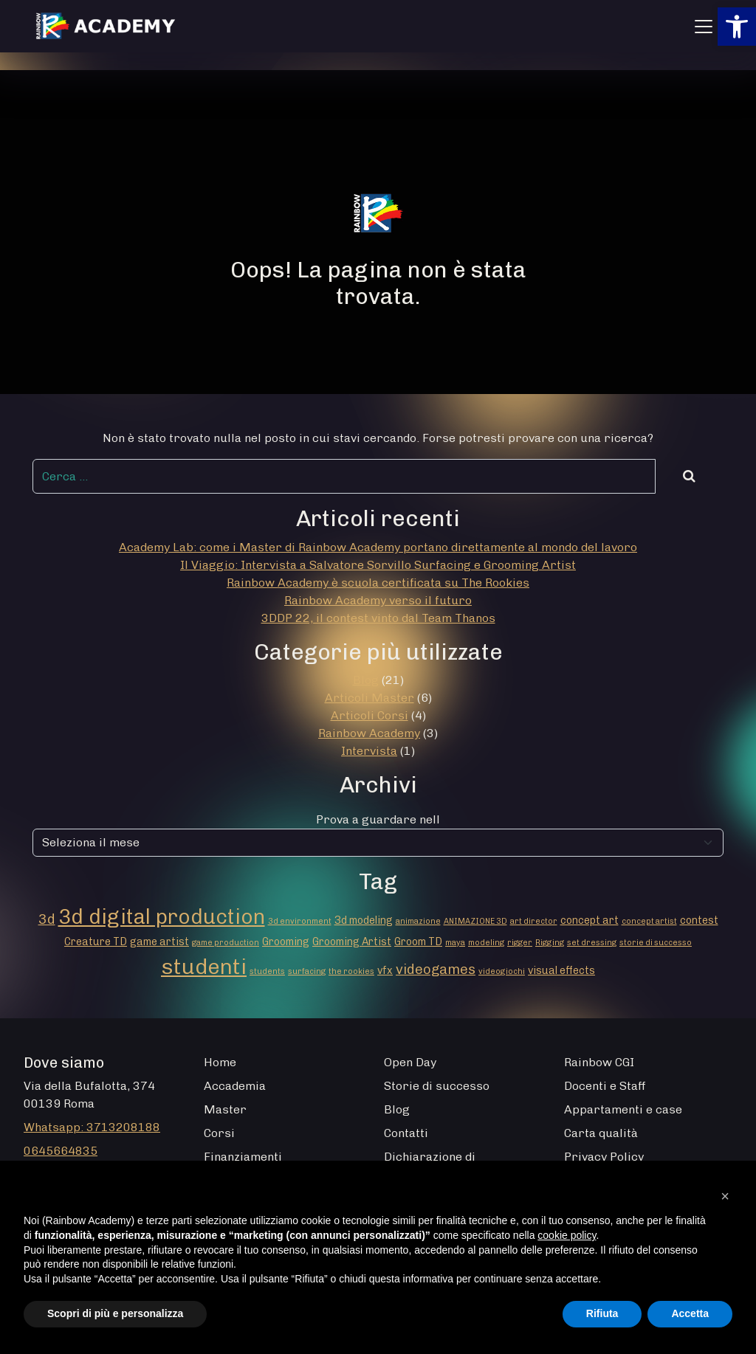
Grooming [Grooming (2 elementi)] (285, 942)
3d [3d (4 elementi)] (46, 919)
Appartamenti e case (623, 1109)
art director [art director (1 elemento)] (533, 921)
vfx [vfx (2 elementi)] (385, 970)
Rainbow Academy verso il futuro (378, 600)
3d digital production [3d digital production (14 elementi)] (161, 916)
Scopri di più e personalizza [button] (115, 1313)
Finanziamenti (243, 1157)
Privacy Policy (604, 1157)
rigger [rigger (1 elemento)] (519, 942)
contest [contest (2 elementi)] (699, 920)
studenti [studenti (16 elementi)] (204, 966)
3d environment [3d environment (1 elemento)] (299, 921)
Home (220, 1062)
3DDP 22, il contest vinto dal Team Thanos (378, 618)
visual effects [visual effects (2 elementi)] (561, 970)
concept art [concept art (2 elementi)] (589, 920)
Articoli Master (369, 698)
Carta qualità (601, 1133)
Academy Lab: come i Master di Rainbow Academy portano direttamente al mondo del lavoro (378, 547)
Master (225, 1109)
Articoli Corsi (369, 715)
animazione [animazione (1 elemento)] (418, 921)
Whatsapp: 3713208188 (92, 1127)
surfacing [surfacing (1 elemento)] (307, 971)
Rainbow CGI (599, 1062)
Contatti (406, 1133)
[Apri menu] (704, 27)
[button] (737, 26)
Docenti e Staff (605, 1086)
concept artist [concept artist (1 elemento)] (649, 921)
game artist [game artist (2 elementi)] (159, 942)
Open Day (410, 1062)
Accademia (235, 1086)
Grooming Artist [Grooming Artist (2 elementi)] (351, 942)
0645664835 (60, 1151)
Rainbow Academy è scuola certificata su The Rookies (378, 583)
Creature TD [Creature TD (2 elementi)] (95, 942)
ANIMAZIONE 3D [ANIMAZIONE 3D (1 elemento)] (475, 921)
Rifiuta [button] (602, 1313)
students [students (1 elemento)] (267, 971)
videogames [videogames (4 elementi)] (435, 969)
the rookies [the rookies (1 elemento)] (351, 971)
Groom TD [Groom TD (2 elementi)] (418, 942)
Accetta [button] (690, 1313)
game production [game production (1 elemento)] (225, 942)
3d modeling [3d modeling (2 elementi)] (363, 920)
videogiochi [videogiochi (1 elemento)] (501, 971)
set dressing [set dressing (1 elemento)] (591, 942)
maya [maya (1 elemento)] (455, 942)
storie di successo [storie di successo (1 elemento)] (655, 942)
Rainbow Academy (369, 733)
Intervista (369, 751)
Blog (366, 680)
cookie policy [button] (566, 1235)
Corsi (219, 1133)
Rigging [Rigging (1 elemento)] (549, 942)
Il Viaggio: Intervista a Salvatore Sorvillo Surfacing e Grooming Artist (378, 565)
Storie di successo (436, 1086)
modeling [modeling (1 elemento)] (486, 942)
